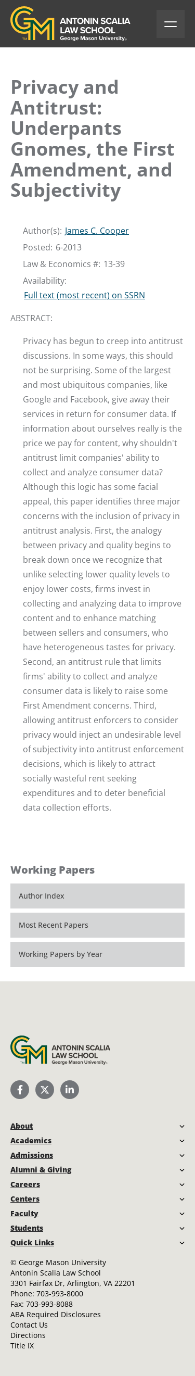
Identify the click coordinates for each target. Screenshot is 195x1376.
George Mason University (62, 1262)
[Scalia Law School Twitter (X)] (44, 1089)
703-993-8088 (49, 1304)
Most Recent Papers (53, 925)
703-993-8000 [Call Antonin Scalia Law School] (59, 1293)
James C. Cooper (97, 230)
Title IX (22, 1345)
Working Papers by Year (60, 954)
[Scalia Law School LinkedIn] (69, 1089)
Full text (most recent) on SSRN (84, 295)
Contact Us (29, 1325)
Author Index (41, 896)
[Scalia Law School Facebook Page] (19, 1089)
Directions (28, 1335)
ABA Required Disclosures (55, 1314)
